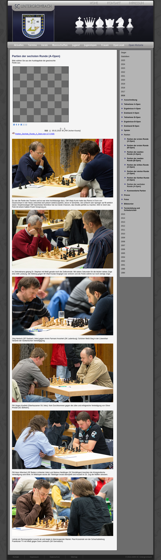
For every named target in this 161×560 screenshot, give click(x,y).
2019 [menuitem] (123, 84)
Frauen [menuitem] (105, 45)
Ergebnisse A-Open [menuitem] (132, 109)
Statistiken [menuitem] (125, 56)
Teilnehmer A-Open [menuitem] (132, 104)
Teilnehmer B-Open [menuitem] (132, 117)
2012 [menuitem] (123, 226)
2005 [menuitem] (123, 253)
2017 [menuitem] (123, 92)
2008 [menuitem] (123, 241)
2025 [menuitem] (123, 60)
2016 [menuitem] (123, 95)
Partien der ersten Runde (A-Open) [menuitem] (138, 140)
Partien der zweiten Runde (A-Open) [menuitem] (135, 153)
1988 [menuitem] (123, 269)
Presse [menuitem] (127, 195)
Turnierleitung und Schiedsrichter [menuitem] (132, 209)
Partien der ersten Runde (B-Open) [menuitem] (138, 147)
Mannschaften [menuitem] (60, 45)
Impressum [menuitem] (34, 557)
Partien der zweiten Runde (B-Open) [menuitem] (135, 159)
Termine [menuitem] (32, 45)
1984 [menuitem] (123, 273)
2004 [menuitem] (123, 257)
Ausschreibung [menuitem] (130, 100)
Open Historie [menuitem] (136, 45)
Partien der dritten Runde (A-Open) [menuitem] (138, 166)
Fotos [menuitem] (126, 199)
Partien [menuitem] (127, 135)
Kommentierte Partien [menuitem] (136, 191)
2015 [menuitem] (123, 214)
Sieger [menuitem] (123, 53)
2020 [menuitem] (123, 80)
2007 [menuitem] (123, 245)
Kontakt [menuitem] (16, 557)
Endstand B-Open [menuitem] (131, 126)
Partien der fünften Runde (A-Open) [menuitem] (138, 179)
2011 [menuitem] (123, 230)
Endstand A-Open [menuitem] (131, 113)
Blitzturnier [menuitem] (128, 204)
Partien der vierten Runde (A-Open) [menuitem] (138, 172)
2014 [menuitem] (123, 218)
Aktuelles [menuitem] (19, 45)
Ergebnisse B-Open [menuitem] (132, 122)
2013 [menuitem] (123, 222)
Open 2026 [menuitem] (118, 45)
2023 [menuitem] (123, 68)
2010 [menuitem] (123, 234)
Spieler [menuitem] (127, 130)
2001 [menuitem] (123, 265)
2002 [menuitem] (123, 261)
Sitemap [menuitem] (74, 557)
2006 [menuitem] (123, 249)
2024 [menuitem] (123, 64)
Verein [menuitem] (44, 45)
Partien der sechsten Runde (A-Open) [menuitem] (136, 185)
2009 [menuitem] (123, 238)
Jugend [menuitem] (76, 45)
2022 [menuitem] (123, 72)
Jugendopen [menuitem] (90, 45)
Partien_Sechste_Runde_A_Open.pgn (34, 134)
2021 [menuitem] (123, 76)
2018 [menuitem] (123, 88)
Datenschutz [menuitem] (55, 557)
